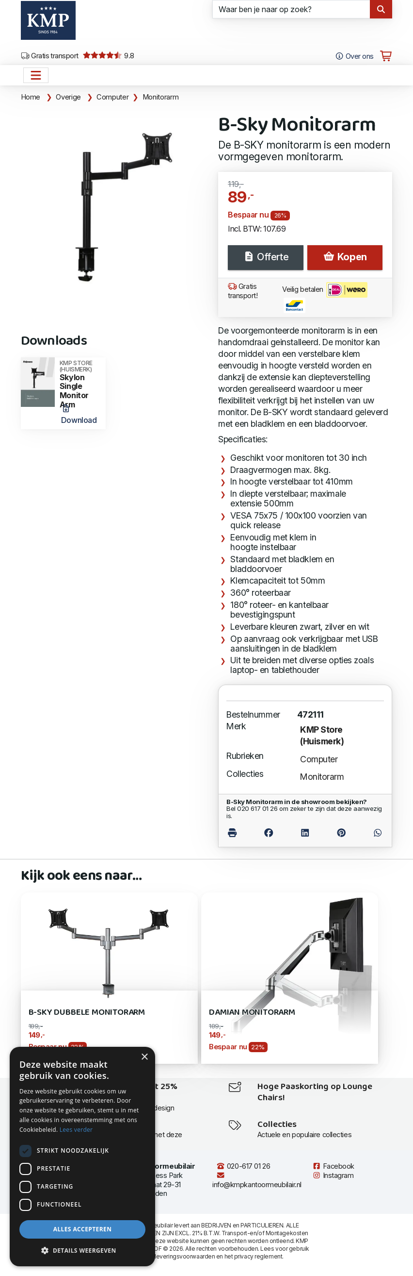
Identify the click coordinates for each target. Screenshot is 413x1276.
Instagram (333, 1175)
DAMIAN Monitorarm (252, 1012)
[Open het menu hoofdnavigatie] (35, 75)
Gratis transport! (243, 291)
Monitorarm (160, 97)
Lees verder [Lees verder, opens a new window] (76, 1129)
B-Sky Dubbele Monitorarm (87, 1012)
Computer (112, 97)
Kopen (344, 257)
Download (78, 414)
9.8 (108, 55)
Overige (68, 97)
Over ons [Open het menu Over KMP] (354, 56)
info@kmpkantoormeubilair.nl (257, 1180)
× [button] (144, 1057)
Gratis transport (50, 55)
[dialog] (82, 1156)
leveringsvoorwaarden (185, 1256)
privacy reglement (258, 1256)
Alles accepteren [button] (82, 1229)
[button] (82, 1251)
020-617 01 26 (243, 1166)
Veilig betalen (324, 297)
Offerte (265, 257)
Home (31, 97)
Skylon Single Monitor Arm (79, 384)
